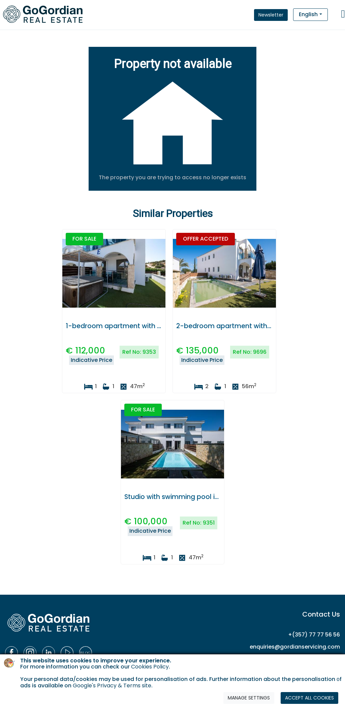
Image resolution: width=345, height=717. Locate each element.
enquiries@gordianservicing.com (295, 647)
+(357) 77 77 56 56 (314, 634)
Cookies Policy (150, 667)
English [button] (308, 14)
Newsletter (270, 14)
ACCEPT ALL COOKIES (309, 697)
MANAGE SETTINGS (249, 697)
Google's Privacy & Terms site (112, 685)
